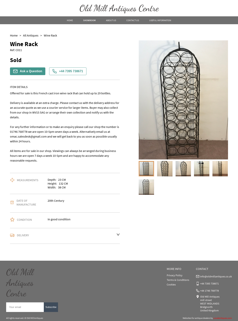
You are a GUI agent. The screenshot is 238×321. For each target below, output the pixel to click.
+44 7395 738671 (67, 71)
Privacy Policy (174, 275)
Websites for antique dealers (196, 318)
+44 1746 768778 (209, 290)
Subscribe (50, 307)
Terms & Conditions (178, 280)
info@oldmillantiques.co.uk (216, 276)
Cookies (171, 284)
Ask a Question (27, 71)
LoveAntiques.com (222, 318)
